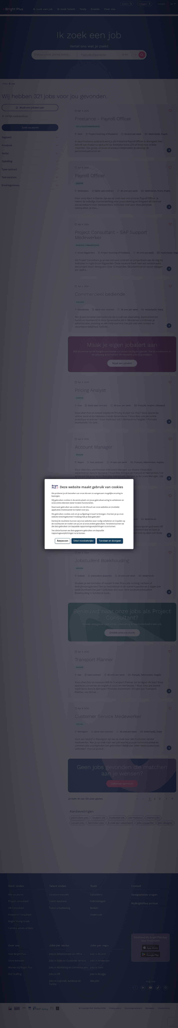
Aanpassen (62, 541)
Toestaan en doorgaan (110, 541)
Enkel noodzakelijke (83, 541)
